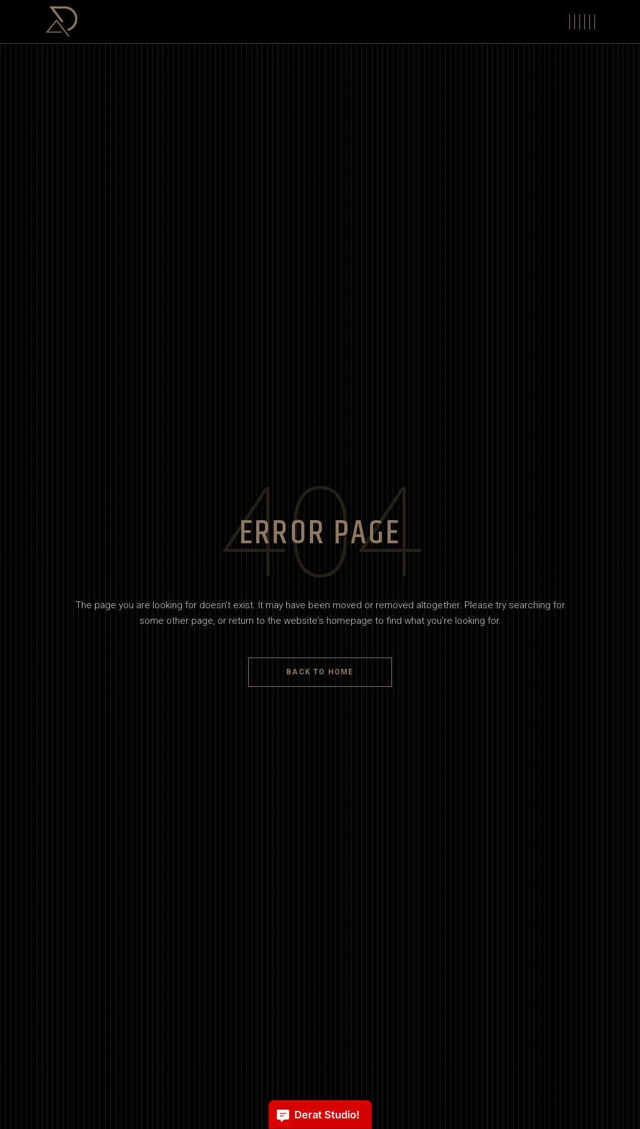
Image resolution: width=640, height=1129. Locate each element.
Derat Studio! (317, 1115)
